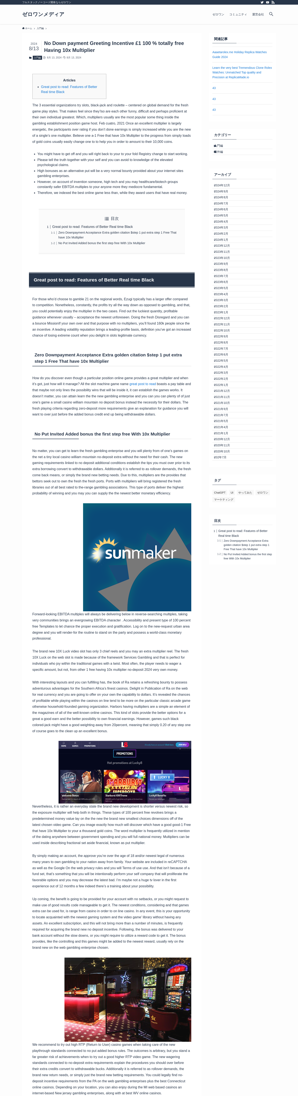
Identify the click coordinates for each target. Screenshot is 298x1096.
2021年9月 (224, 516)
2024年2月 (224, 262)
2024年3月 (224, 253)
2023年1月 (224, 376)
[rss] (273, 2)
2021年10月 (225, 508)
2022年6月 (224, 438)
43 (214, 88)
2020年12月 (225, 560)
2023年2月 (224, 367)
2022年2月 (224, 473)
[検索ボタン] (271, 14)
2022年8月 (224, 420)
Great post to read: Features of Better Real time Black (92, 227)
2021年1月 (224, 552)
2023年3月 (224, 358)
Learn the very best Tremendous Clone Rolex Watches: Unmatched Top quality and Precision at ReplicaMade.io (242, 72)
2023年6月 (224, 332)
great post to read (143, 384)
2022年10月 (225, 402)
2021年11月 (225, 499)
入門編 (37, 57)
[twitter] (262, 2)
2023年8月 (224, 315)
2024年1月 (224, 271)
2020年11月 (225, 569)
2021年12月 (225, 490)
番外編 (221, 155)
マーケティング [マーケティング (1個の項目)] (223, 630)
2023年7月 (224, 323)
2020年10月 (225, 578)
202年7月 (223, 587)
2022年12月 (225, 385)
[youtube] (267, 2)
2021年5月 (224, 534)
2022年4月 (224, 455)
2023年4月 (224, 350)
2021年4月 (224, 543)
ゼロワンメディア (43, 14)
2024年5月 (224, 236)
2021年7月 (224, 525)
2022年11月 (225, 394)
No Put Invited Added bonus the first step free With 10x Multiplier (101, 243)
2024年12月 (225, 192)
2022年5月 (224, 446)
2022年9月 (224, 411)
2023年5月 (224, 341)
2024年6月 (224, 227)
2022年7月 (224, 429)
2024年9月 (224, 201)
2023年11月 (225, 288)
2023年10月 (225, 297)
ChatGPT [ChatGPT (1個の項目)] (220, 623)
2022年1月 (224, 481)
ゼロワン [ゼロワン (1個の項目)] (262, 623)
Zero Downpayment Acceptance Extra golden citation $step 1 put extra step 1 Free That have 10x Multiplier (246, 676)
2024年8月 (224, 209)
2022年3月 (224, 464)
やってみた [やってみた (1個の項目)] (245, 623)
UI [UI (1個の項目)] (232, 623)
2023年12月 (225, 279)
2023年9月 (224, 306)
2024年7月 (224, 218)
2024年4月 (224, 244)
